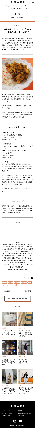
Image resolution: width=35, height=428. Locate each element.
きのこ (11, 282)
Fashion (13, 6)
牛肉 (30, 282)
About (25, 8)
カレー (5, 282)
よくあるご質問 (6, 416)
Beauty (19, 6)
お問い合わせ (21, 416)
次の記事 (28, 291)
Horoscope (11, 8)
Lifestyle (27, 6)
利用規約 (20, 411)
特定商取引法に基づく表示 (24, 413)
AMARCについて (6, 411)
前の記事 (7, 291)
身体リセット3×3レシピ (9, 285)
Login (29, 2)
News (19, 8)
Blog (6, 6)
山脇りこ (24, 282)
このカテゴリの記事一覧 (18, 299)
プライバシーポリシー (7, 413)
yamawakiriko (22, 269)
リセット (17, 282)
